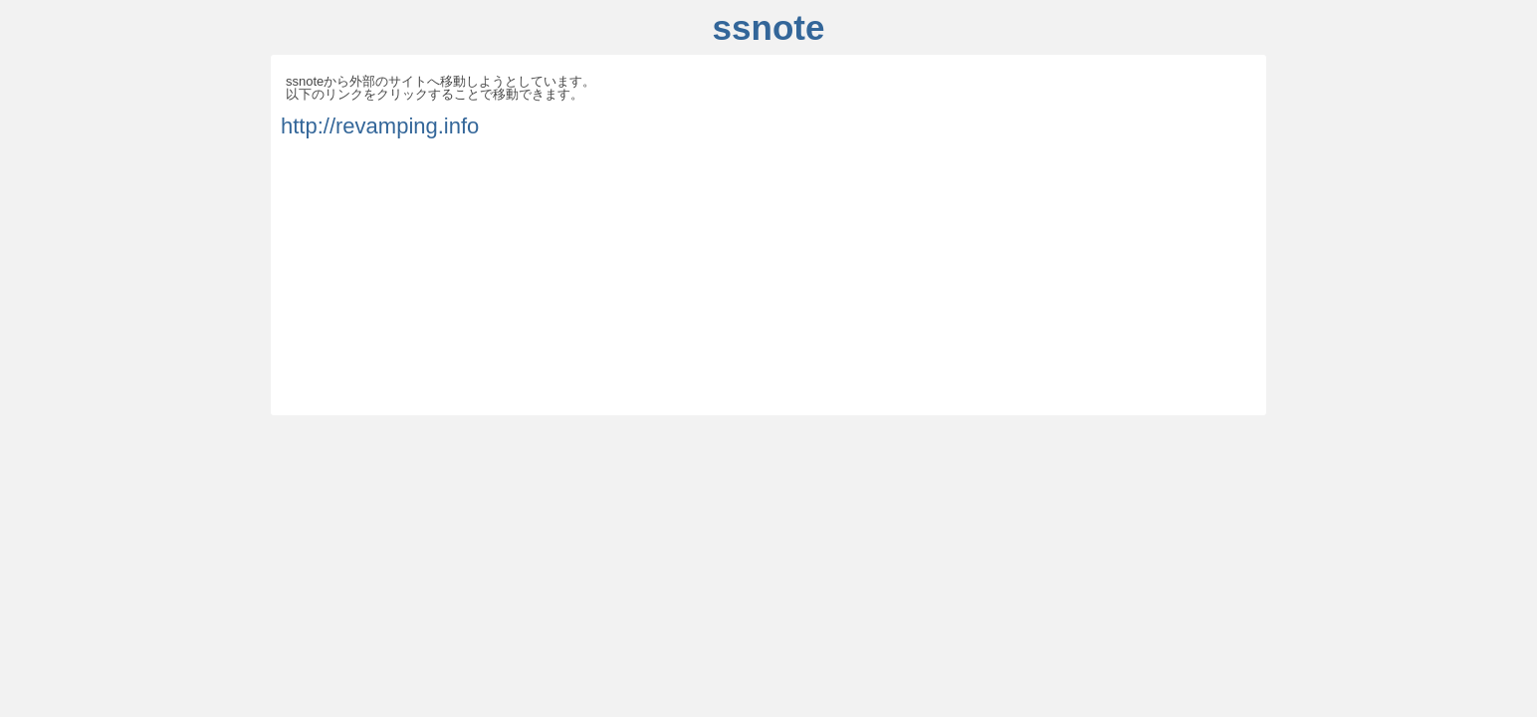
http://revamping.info (380, 126)
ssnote (769, 27)
